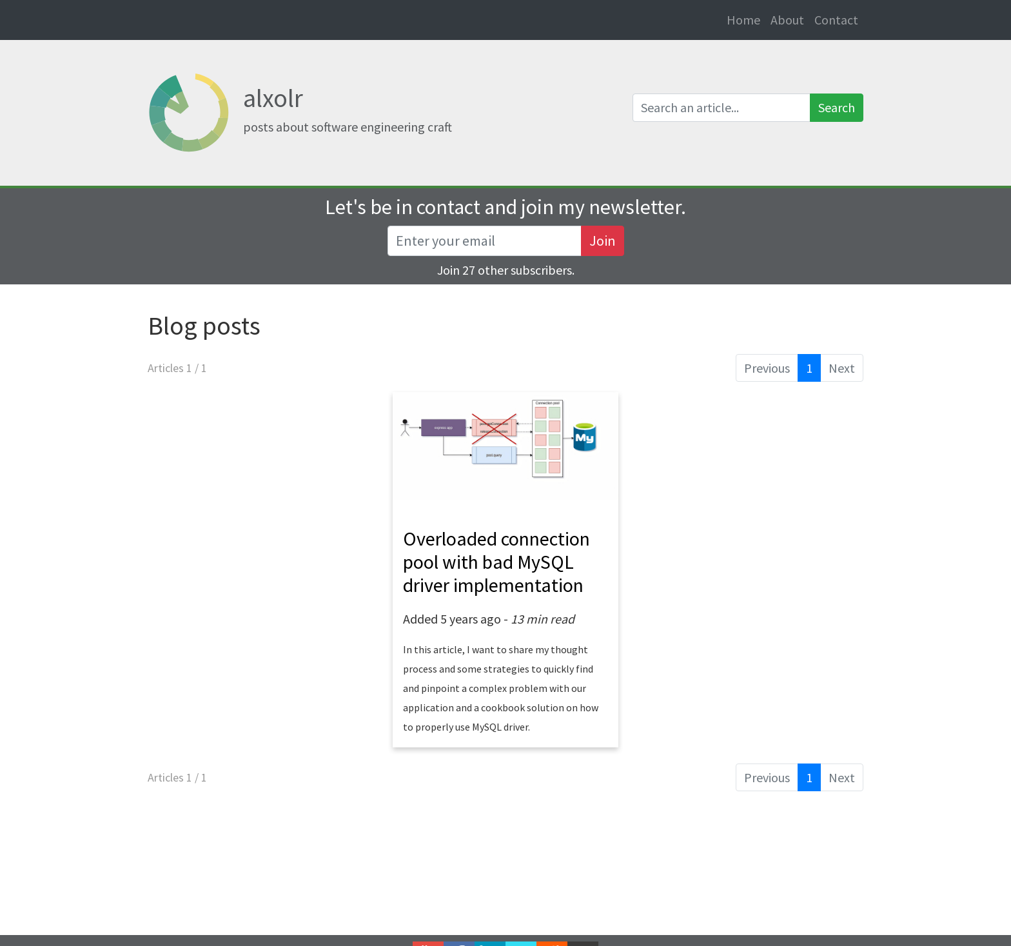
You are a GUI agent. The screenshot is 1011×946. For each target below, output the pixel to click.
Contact (836, 20)
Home (746, 19)
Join (602, 241)
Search (836, 107)
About (787, 20)
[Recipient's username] (485, 241)
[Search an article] (721, 108)
